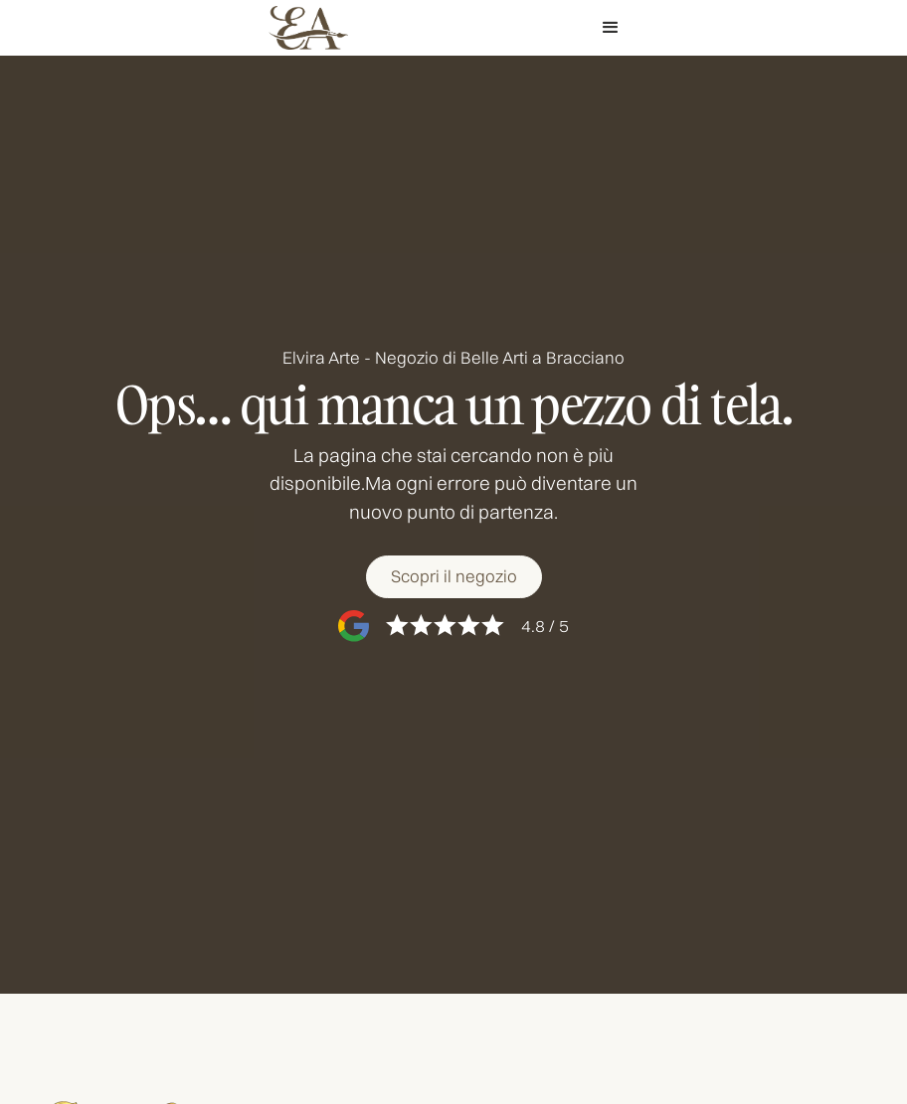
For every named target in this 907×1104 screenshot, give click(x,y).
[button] (610, 28)
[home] (308, 28)
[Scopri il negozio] (453, 576)
